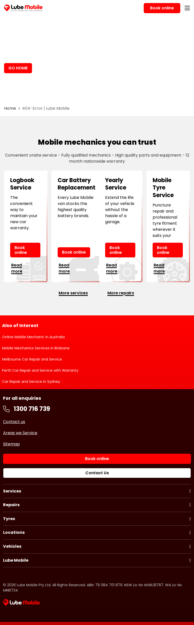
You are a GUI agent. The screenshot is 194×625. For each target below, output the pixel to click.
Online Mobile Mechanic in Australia (33, 336)
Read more (16, 268)
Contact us (14, 422)
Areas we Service (20, 433)
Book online (20, 250)
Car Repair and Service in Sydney (31, 381)
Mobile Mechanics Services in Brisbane (36, 348)
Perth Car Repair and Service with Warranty (40, 370)
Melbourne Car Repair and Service (32, 359)
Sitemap (11, 444)
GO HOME (18, 68)
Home (10, 108)
